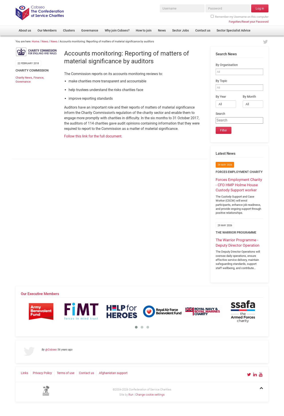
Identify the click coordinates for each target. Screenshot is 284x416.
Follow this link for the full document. (93, 136)
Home (35, 41)
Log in (260, 8)
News (44, 41)
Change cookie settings (150, 394)
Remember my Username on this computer (239, 16)
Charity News (24, 77)
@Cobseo (51, 349)
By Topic (221, 81)
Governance (23, 81)
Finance (38, 77)
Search (220, 114)
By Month (249, 97)
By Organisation (227, 65)
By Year (221, 97)
